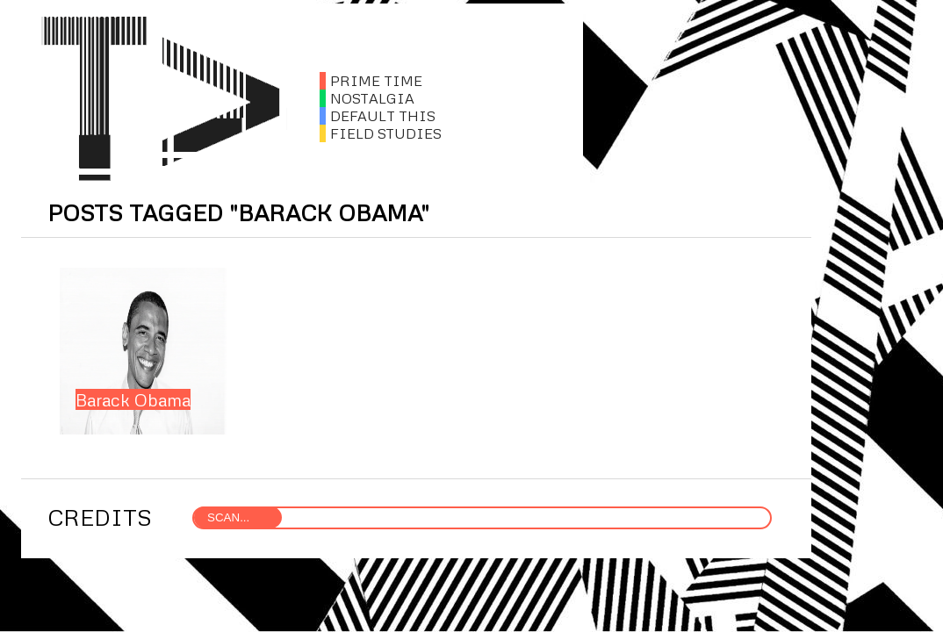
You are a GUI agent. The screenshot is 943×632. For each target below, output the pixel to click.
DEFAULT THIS (378, 116)
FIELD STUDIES (381, 133)
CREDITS (99, 517)
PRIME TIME (371, 81)
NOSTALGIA (367, 98)
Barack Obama (133, 399)
